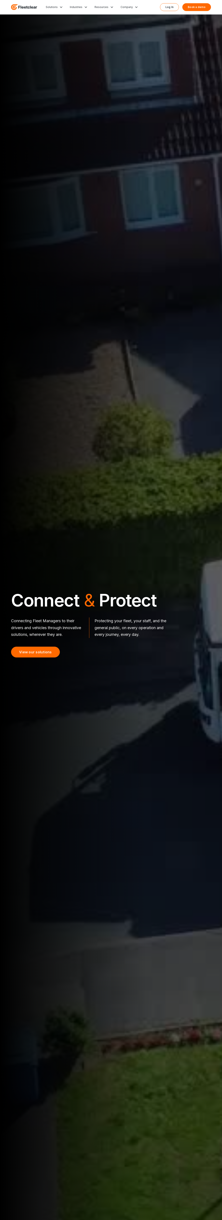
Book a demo (197, 7)
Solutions (52, 7)
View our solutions (35, 652)
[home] (24, 7)
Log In (169, 7)
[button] (54, 7)
